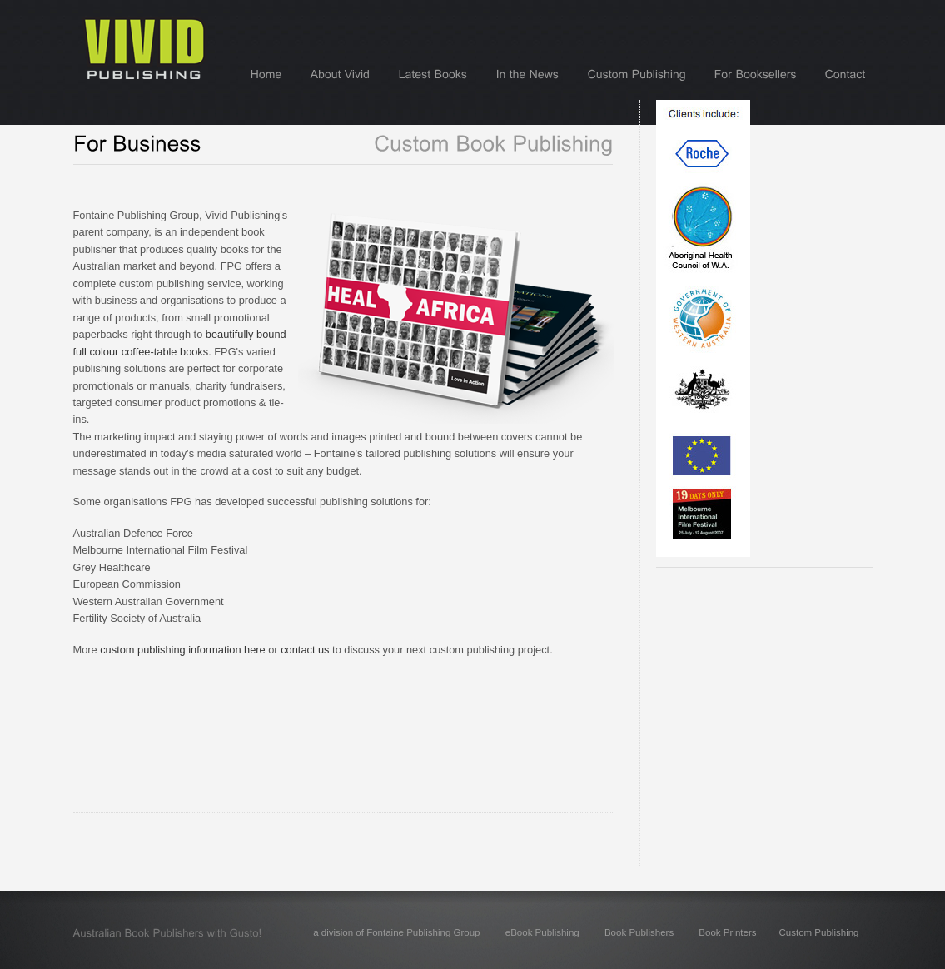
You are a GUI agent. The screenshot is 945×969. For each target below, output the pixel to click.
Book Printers (727, 932)
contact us (305, 650)
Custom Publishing (818, 932)
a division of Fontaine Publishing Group (396, 932)
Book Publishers (639, 932)
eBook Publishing (542, 932)
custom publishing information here (182, 650)
